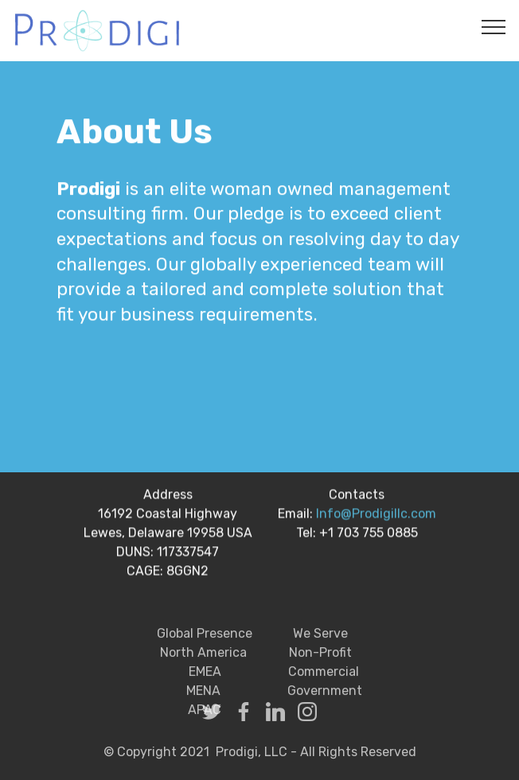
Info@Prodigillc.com (376, 515)
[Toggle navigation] (494, 26)
